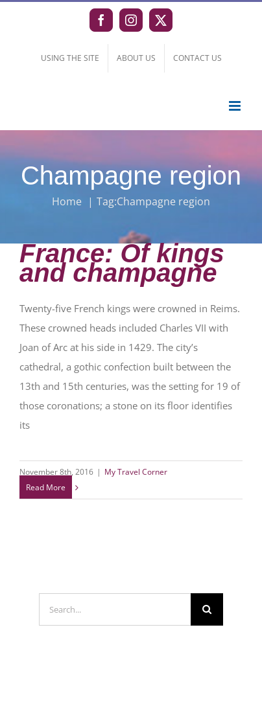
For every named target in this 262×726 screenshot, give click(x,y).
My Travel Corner (135, 471)
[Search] (207, 609)
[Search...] (115, 609)
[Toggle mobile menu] (236, 106)
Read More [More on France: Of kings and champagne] (46, 487)
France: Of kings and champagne (121, 263)
